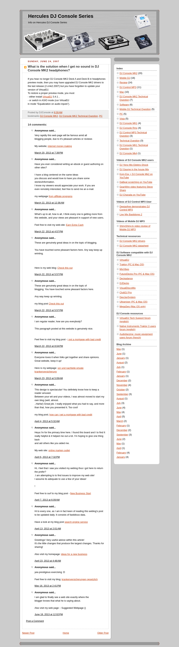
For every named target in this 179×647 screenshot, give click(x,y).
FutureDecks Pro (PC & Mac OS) (137, 274)
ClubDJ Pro (126, 292)
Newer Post (28, 633)
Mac (122, 92)
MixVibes (124, 269)
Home (66, 633)
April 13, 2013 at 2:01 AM (48, 528)
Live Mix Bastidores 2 (131, 214)
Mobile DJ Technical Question (135, 109)
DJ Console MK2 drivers (132, 241)
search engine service (76, 522)
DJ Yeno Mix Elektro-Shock (134, 165)
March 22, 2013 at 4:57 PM (49, 231)
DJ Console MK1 (128, 123)
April (119, 416)
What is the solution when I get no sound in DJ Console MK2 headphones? (63, 68)
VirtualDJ (47, 96)
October (121, 389)
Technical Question (130, 140)
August (120, 362)
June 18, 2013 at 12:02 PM (49, 614)
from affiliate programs (60, 196)
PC (101, 116)
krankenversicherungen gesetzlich (80, 579)
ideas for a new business (74, 554)
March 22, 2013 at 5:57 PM (49, 274)
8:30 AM (58, 112)
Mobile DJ (125, 78)
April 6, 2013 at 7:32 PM (47, 457)
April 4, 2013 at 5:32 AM (47, 421)
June (119, 353)
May (119, 349)
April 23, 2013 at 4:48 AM (48, 561)
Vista (122, 118)
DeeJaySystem (128, 297)
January (121, 358)
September (122, 394)
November (122, 385)
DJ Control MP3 (128, 87)
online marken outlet (59, 450)
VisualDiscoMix (128, 288)
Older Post (103, 633)
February (121, 371)
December (122, 380)
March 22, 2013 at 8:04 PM (49, 346)
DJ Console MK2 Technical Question (78, 116)
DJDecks (124, 283)
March (120, 421)
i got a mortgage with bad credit (84, 339)
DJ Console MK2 (49, 116)
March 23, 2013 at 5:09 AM (49, 378)
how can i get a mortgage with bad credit (70, 414)
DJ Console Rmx (128, 128)
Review (123, 82)
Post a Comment (35, 621)
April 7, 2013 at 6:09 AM (47, 500)
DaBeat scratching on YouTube (136, 182)
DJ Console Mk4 (128, 153)
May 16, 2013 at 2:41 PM (48, 586)
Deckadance (126, 278)
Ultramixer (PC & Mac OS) (133, 301)
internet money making (60, 146)
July (119, 367)
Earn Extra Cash (75, 225)
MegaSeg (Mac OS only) (133, 306)
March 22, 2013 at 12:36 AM (49, 202)
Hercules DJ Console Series (60, 16)
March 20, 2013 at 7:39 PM (49, 152)
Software (124, 104)
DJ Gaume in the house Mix (134, 169)
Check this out (65, 268)
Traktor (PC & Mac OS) (132, 264)
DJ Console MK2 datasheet (134, 245)
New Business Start (80, 493)
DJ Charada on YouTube (133, 195)
